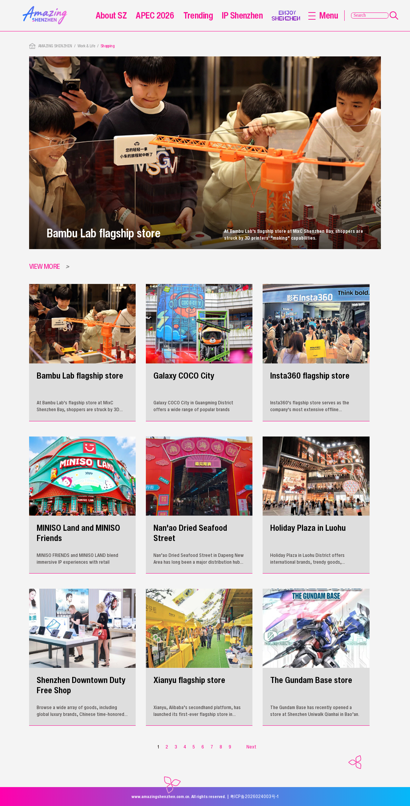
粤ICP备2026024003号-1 (254, 796)
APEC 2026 (155, 15)
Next (251, 746)
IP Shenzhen (242, 15)
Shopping (107, 46)
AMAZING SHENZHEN (55, 46)
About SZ (111, 15)
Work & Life (86, 46)
